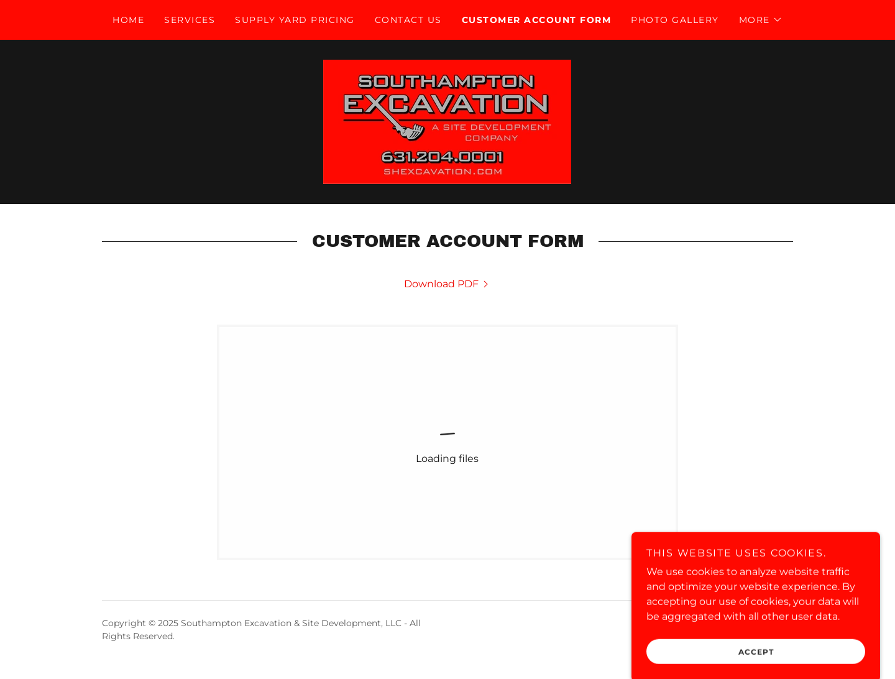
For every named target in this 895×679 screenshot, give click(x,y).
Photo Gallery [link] (674, 19)
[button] (761, 19)
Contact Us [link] (408, 19)
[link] (447, 121)
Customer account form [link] (536, 19)
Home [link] (128, 19)
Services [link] (189, 19)
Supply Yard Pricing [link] (294, 19)
